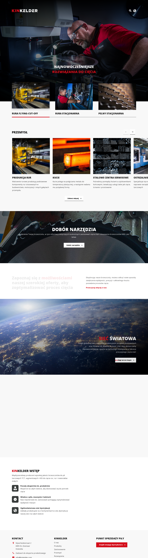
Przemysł (57, 553)
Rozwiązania (59, 556)
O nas (56, 542)
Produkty (58, 546)
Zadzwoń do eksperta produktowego (31, 553)
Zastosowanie (59, 549)
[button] (132, 132)
